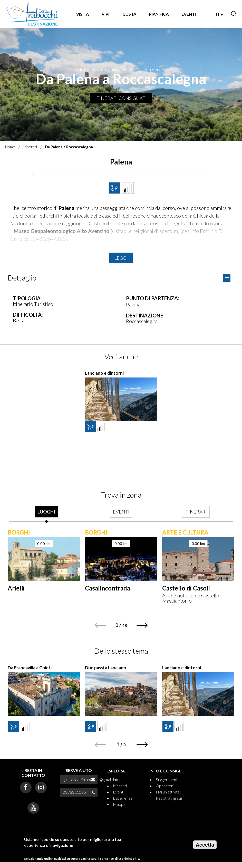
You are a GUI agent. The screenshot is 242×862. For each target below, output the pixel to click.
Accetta (205, 845)
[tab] (46, 514)
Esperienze (123, 798)
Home (10, 146)
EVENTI (188, 14)
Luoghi (118, 779)
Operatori (164, 785)
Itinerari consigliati (121, 98)
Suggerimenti (167, 779)
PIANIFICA (159, 14)
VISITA (82, 14)
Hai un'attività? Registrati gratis (169, 794)
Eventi (118, 791)
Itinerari (30, 146)
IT (219, 14)
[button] (142, 625)
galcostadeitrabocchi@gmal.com (91, 779)
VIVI (105, 14)
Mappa (119, 804)
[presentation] (46, 514)
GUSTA (129, 14)
